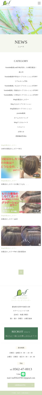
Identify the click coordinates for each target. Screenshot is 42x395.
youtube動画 (21, 113)
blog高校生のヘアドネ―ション (21, 109)
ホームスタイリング (21, 118)
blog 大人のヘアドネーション (21, 104)
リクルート (21, 127)
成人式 (21, 72)
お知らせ (21, 131)
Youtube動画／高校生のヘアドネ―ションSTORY (21, 90)
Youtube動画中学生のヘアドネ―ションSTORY (21, 77)
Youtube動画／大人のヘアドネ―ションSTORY (21, 86)
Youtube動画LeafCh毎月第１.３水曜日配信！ (21, 67)
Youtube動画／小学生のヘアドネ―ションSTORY (21, 95)
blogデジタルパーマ (21, 122)
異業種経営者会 (21, 136)
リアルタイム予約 (21, 81)
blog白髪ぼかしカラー (21, 99)
